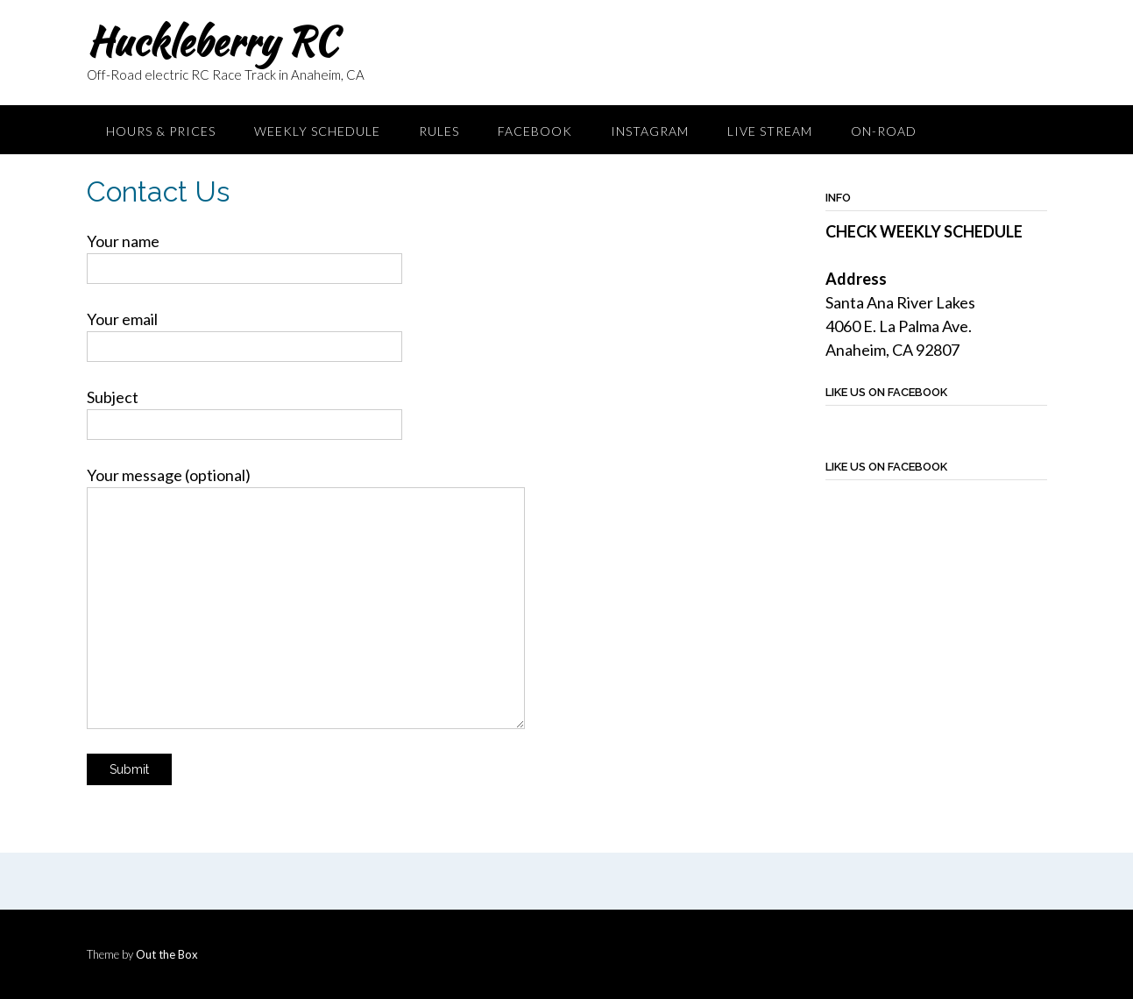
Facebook (535, 131)
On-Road (884, 131)
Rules (439, 131)
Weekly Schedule (317, 131)
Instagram (650, 131)
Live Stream (769, 131)
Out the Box (167, 954)
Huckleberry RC (211, 41)
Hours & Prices (161, 131)
